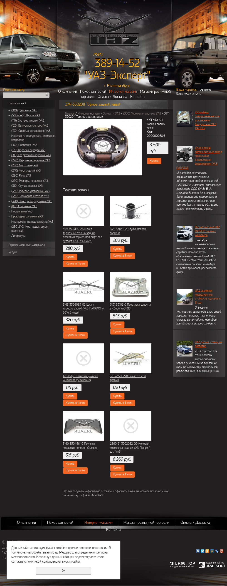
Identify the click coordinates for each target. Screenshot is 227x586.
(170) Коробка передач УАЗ (28, 150)
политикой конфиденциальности (49, 561)
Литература (18, 236)
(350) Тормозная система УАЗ (30, 196)
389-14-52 (117, 63)
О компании (67, 91)
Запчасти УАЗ (17, 103)
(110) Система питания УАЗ (27, 120)
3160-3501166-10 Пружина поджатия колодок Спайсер (80, 446)
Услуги (13, 252)
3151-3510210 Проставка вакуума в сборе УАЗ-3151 (130, 307)
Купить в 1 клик (75, 263)
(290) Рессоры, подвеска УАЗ (29, 181)
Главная (69, 113)
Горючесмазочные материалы (27, 245)
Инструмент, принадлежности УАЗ (32, 222)
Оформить (205, 89)
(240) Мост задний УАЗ (26, 170)
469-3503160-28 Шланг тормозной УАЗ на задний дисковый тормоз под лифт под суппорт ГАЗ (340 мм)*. (82, 235)
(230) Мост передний (24, 165)
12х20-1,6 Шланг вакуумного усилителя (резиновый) (80, 378)
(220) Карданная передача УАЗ (30, 160)
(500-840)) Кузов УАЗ (25, 115)
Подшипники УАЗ (21, 211)
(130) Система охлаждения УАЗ (30, 131)
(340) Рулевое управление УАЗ (30, 191)
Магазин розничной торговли (146, 522)
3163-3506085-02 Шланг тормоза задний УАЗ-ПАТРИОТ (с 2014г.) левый (84, 308)
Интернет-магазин (123, 91)
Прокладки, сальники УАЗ (27, 216)
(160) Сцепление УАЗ (24, 145)
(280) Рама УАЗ (21, 175)
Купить (154, 161)
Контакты (137, 96)
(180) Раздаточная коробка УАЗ (31, 155)
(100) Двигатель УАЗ (24, 110)
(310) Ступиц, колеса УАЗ (27, 186)
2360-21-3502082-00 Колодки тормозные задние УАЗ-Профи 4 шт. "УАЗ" (130, 448)
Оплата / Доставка (112, 96)
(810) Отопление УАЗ (24, 206)
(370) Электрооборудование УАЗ (31, 201)
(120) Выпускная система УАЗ (29, 125)
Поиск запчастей (93, 91)
